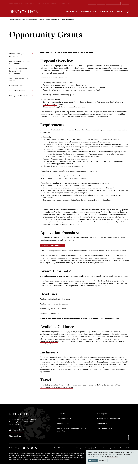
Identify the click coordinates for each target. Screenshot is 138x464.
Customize (102, 460)
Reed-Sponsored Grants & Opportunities (46, 19)
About (120, 12)
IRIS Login (62, 3)
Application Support (17, 91)
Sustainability (101, 423)
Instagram (28, 448)
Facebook (32, 448)
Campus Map (15, 436)
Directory (69, 3)
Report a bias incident (121, 448)
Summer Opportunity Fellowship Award (95, 102)
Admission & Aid (88, 12)
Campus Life (106, 12)
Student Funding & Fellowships (23, 19)
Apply (91, 3)
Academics (71, 12)
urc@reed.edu (73, 286)
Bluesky (36, 448)
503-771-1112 (14, 424)
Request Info (113, 3)
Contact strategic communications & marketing (71, 430)
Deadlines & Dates (16, 86)
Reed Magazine (102, 414)
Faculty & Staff (29, 3)
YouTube (24, 448)
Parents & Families (43, 3)
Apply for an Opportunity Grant (53, 245)
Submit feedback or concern (63, 448)
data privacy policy (112, 456)
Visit (101, 3)
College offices (63, 423)
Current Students (15, 3)
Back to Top (121, 439)
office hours (65, 336)
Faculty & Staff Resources (19, 96)
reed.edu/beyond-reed (49, 341)
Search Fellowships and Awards (18, 80)
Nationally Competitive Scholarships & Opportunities (18, 71)
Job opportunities (64, 419)
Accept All (92, 460)
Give (125, 3)
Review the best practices (50, 332)
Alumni (54, 3)
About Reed (62, 414)
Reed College (23, 11)
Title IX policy (106, 448)
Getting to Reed (16, 430)
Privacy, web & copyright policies (87, 448)
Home (11, 19)
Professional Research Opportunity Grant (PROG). (90, 116)
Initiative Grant (73, 107)
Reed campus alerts (104, 428)
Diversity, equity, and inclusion (108, 419)
